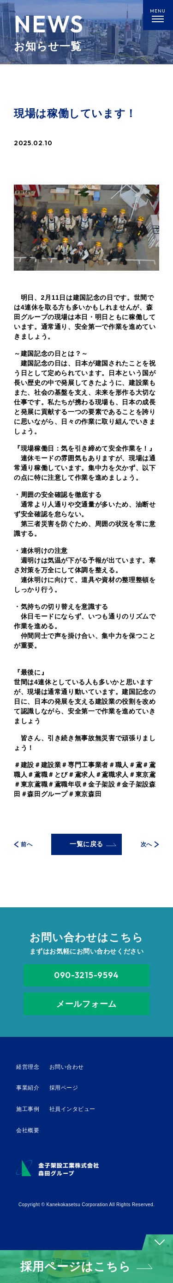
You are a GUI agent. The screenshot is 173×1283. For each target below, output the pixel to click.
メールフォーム (86, 1003)
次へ (150, 844)
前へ (23, 844)
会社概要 (27, 1130)
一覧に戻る (93, 844)
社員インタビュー (72, 1109)
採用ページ (63, 1088)
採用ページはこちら (86, 1266)
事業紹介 (27, 1088)
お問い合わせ (66, 1067)
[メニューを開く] (158, 15)
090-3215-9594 (86, 975)
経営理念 (27, 1067)
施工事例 (27, 1109)
